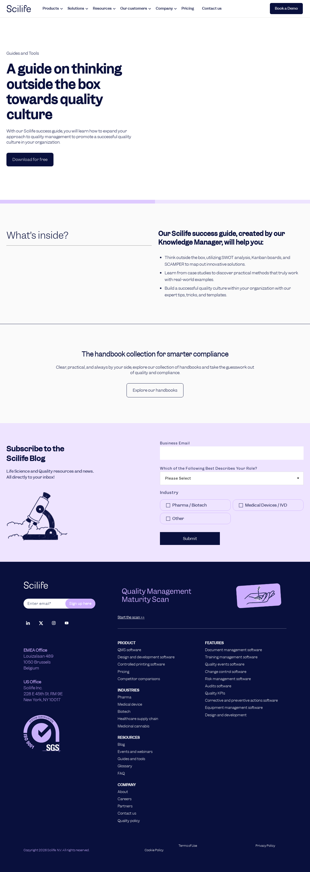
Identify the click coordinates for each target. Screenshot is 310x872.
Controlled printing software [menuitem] (141, 664)
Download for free (30, 159)
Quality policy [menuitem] (129, 821)
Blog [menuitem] (121, 744)
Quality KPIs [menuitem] (215, 693)
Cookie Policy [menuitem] (154, 850)
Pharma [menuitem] (124, 697)
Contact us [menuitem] (127, 813)
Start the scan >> (131, 617)
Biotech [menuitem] (124, 711)
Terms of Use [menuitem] (188, 845)
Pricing (187, 8)
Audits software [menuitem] (218, 686)
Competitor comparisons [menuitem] (139, 679)
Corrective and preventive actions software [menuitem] (241, 700)
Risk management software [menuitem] (228, 679)
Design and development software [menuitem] (146, 657)
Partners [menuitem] (125, 806)
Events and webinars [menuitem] (135, 751)
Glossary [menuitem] (125, 766)
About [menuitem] (123, 792)
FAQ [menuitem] (121, 773)
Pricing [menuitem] (123, 671)
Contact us (212, 8)
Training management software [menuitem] (231, 657)
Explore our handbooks (155, 390)
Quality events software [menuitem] (224, 664)
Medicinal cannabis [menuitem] (133, 726)
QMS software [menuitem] (129, 650)
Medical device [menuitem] (130, 704)
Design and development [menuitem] (226, 715)
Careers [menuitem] (124, 799)
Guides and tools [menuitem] (131, 759)
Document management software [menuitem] (233, 650)
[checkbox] (232, 512)
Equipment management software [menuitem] (234, 707)
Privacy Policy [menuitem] (265, 845)
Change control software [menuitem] (225, 671)
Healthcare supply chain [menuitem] (138, 719)
